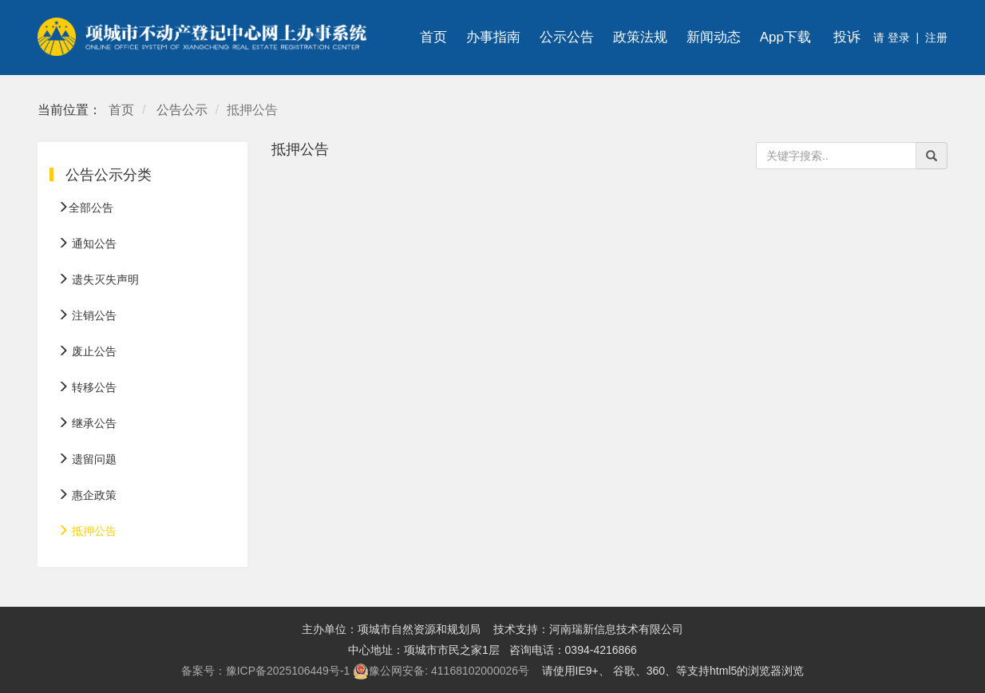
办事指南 (493, 37)
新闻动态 (713, 37)
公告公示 (182, 110)
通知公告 (87, 243)
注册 (936, 37)
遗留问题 (87, 459)
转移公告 (87, 387)
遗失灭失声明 (98, 279)
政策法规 (640, 37)
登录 (897, 37)
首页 (433, 37)
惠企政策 (87, 495)
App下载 (785, 37)
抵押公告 (87, 531)
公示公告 (567, 37)
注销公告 (87, 315)
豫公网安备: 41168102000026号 (441, 671)
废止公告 (87, 351)
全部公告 (85, 207)
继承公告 (87, 423)
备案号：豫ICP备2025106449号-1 (265, 670)
